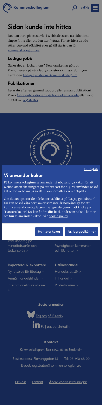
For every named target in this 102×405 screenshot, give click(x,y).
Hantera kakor (49, 232)
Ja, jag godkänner (82, 232)
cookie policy (58, 216)
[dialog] (51, 202)
